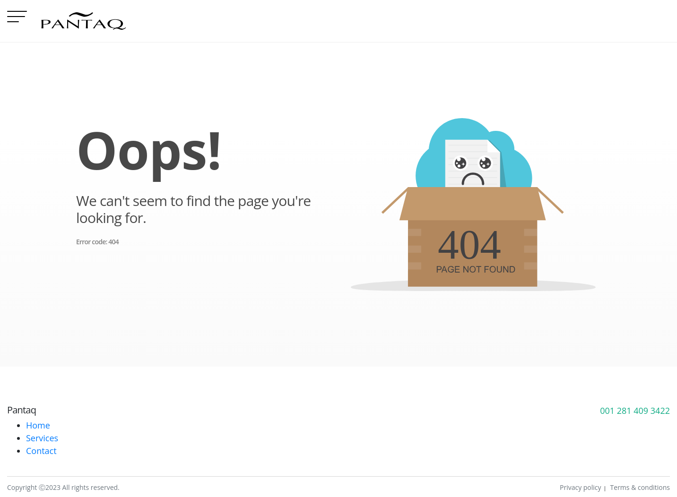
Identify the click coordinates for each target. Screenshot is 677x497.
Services (42, 438)
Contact (41, 450)
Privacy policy (580, 487)
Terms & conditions (640, 487)
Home (38, 425)
